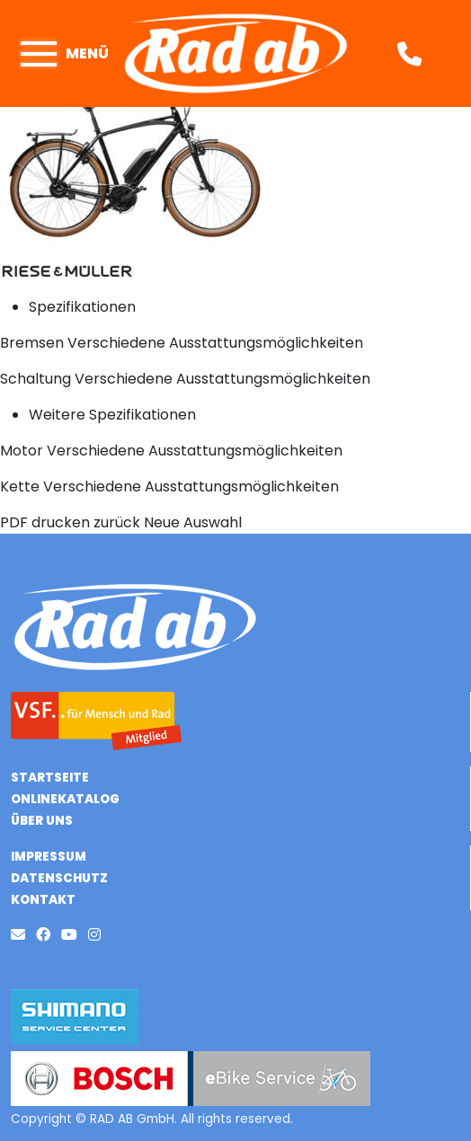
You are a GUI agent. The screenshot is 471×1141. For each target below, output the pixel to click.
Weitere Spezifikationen (112, 414)
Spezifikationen (82, 306)
